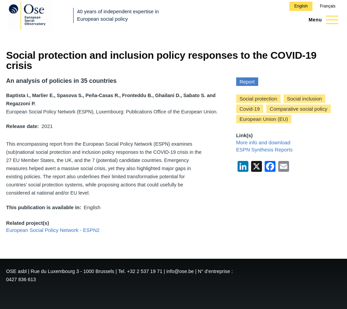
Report (247, 82)
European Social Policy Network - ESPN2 (53, 230)
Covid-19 (250, 109)
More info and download (263, 142)
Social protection (258, 99)
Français (327, 6)
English (300, 6)
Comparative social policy (298, 109)
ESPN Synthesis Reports (264, 149)
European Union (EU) (264, 119)
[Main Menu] (321, 20)
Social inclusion (304, 99)
